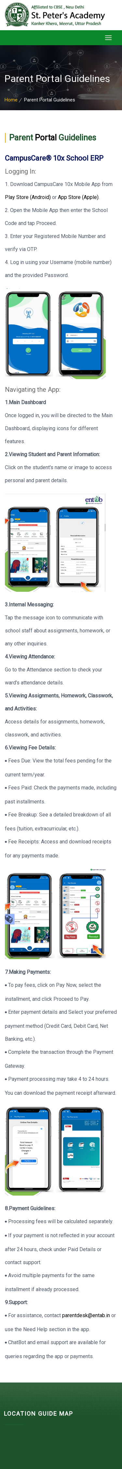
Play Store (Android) (28, 197)
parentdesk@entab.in (86, 1315)
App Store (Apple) (78, 197)
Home (11, 100)
